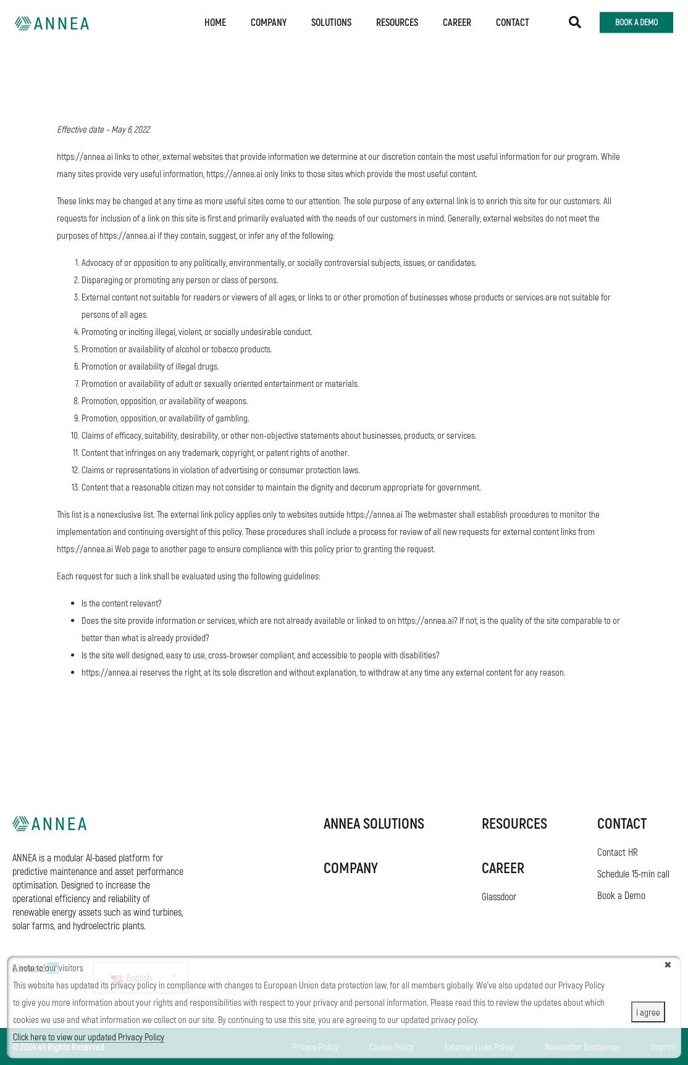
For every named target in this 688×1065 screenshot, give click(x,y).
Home (215, 20)
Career (457, 20)
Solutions (331, 20)
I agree (648, 1011)
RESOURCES (514, 823)
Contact (512, 20)
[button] (575, 20)
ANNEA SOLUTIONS (374, 823)
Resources (397, 20)
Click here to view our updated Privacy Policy (88, 1036)
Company (269, 20)
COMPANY (351, 867)
